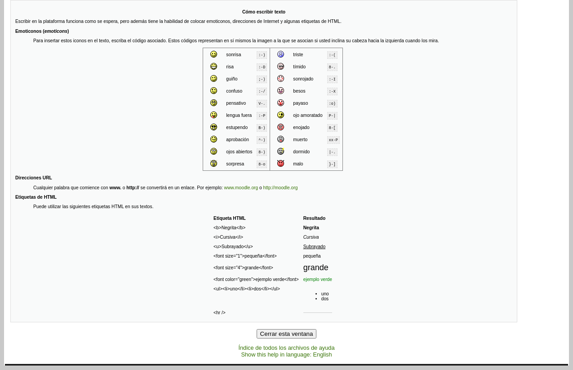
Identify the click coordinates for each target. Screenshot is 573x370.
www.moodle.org (241, 187)
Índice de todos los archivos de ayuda (286, 347)
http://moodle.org (280, 187)
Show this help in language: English (286, 354)
